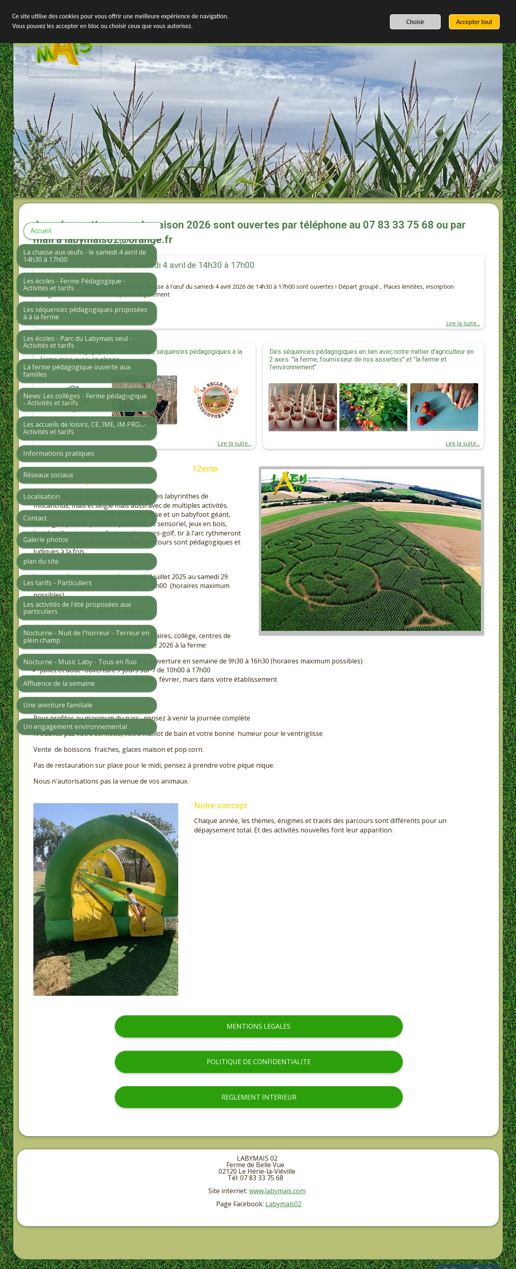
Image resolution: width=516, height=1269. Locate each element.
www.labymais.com (277, 1170)
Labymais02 (283, 1183)
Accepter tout (474, 22)
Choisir (416, 22)
